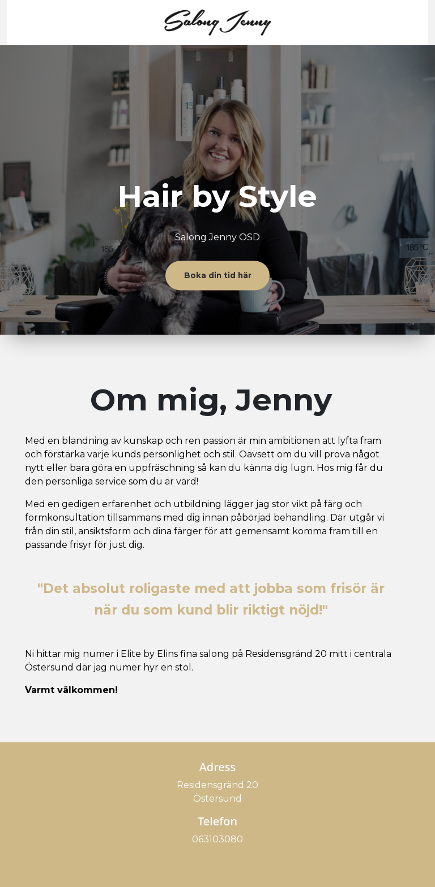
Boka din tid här (217, 275)
